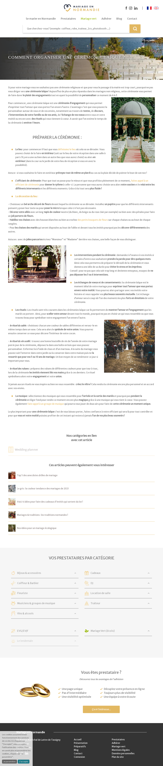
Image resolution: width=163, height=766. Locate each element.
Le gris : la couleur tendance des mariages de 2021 (43, 488)
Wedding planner (26, 449)
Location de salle (100, 593)
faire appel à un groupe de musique (45, 404)
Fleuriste (22, 593)
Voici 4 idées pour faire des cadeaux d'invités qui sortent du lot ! (50, 501)
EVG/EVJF (22, 630)
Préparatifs (80, 746)
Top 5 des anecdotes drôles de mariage (37, 475)
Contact (78, 753)
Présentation (81, 743)
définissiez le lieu (67, 149)
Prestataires (118, 739)
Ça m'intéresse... (101, 709)
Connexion (79, 757)
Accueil (77, 739)
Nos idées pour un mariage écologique (36, 528)
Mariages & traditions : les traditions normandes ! (42, 515)
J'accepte (23, 761)
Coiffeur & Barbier (28, 583)
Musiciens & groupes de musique (36, 603)
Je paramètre (9, 761)
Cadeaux (95, 573)
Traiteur (95, 603)
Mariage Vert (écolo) (103, 630)
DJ (92, 583)
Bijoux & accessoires (29, 573)
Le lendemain (25, 640)
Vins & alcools (25, 613)
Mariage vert (118, 746)
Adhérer (116, 743)
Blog (76, 750)
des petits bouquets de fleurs (93, 220)
